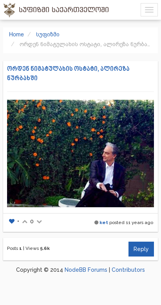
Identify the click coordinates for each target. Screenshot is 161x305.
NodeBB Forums (86, 270)
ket (103, 222)
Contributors (128, 270)
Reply (141, 249)
